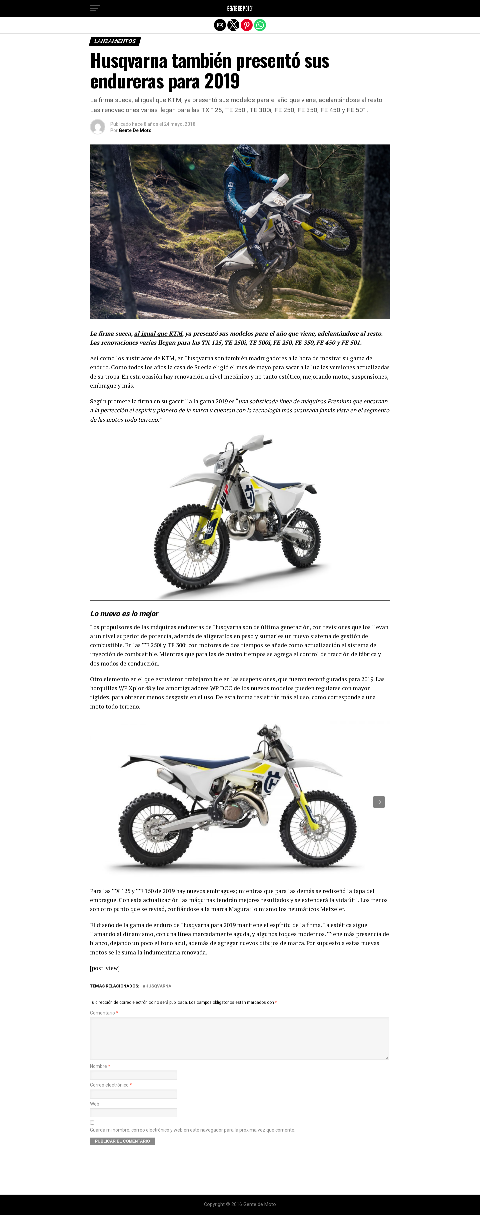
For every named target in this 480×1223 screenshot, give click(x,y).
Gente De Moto (135, 130)
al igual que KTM (158, 333)
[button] (95, 8)
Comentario (104, 1012)
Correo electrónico (111, 1093)
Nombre (100, 1074)
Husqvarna (158, 986)
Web (94, 1112)
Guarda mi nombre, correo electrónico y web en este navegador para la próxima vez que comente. (192, 1138)
